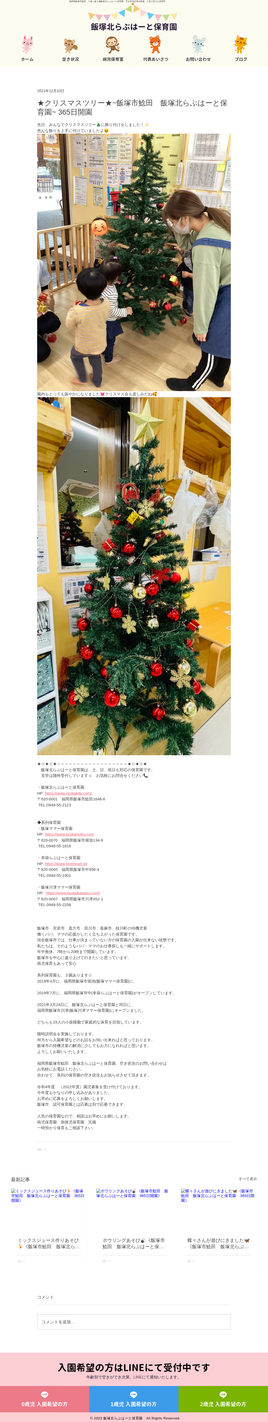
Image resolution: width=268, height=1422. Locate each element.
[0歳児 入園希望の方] (44, 1399)
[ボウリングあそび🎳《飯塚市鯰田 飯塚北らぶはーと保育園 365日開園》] (134, 1210)
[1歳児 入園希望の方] (133, 1399)
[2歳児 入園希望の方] (223, 1399)
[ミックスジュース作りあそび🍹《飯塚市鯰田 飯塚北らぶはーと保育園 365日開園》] (49, 1210)
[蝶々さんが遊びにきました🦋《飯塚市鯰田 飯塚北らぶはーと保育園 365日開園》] (219, 1210)
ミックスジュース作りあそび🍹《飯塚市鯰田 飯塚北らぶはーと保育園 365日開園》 (49, 1244)
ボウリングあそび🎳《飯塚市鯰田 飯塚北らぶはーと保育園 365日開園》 (134, 1244)
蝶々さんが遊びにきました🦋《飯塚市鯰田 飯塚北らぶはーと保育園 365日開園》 (218, 1244)
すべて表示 (248, 1179)
